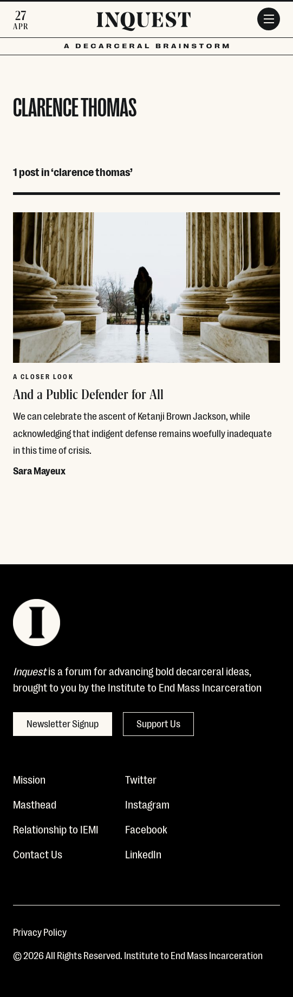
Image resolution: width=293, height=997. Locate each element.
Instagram (147, 803)
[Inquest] (143, 23)
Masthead (34, 803)
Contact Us (37, 853)
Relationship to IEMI (56, 828)
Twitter (141, 778)
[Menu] (268, 19)
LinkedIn (143, 853)
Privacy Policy (40, 931)
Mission (29, 778)
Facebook (146, 828)
